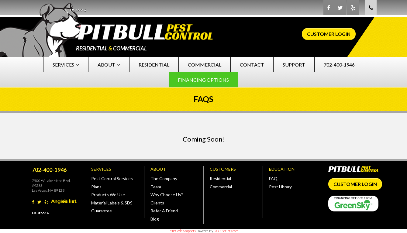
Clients (157, 202)
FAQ (273, 178)
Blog (154, 218)
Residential (154, 64)
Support (294, 64)
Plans (96, 186)
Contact (252, 64)
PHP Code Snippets (182, 231)
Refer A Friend (164, 210)
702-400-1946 (339, 64)
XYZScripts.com (226, 231)
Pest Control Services (112, 178)
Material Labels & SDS (112, 202)
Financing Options (203, 80)
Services (66, 64)
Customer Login (328, 34)
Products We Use (108, 194)
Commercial (204, 64)
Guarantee (101, 210)
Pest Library (280, 186)
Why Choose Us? (166, 194)
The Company (163, 178)
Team (155, 186)
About (109, 64)
